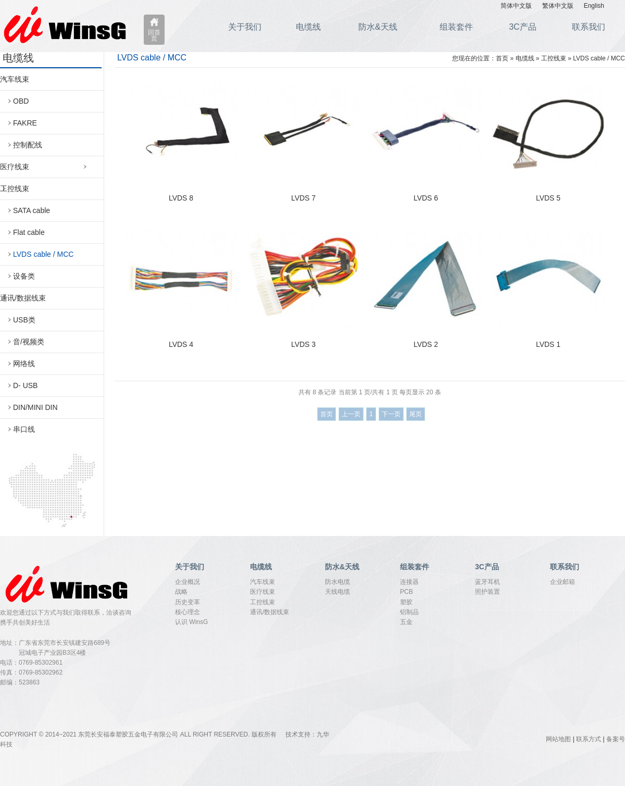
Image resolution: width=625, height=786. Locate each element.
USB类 (24, 320)
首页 (502, 58)
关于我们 (244, 26)
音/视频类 (28, 342)
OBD (21, 101)
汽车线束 (14, 79)
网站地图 (558, 739)
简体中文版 (516, 5)
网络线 (24, 363)
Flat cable (29, 232)
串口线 (24, 429)
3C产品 (522, 26)
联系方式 (588, 739)
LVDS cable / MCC (43, 254)
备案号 (615, 739)
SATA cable (31, 210)
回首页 (154, 35)
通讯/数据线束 (23, 298)
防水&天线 (377, 26)
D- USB (25, 385)
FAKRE (25, 123)
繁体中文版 (557, 5)
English (594, 5)
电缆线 (308, 26)
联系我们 (588, 26)
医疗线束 (14, 167)
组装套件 (456, 26)
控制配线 (27, 145)
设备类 (24, 276)
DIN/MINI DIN (35, 407)
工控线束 (14, 188)
